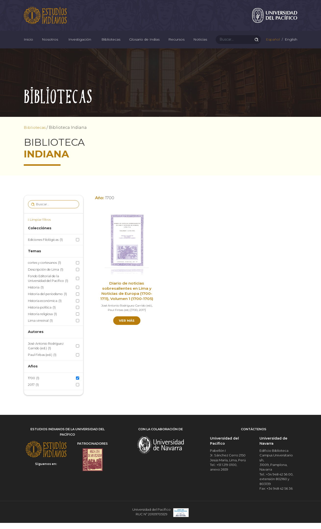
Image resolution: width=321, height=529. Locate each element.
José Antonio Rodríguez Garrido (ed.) (46, 352)
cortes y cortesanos (44, 269)
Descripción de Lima (45, 276)
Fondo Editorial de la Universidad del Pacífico (48, 285)
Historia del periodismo (47, 300)
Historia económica (45, 307)
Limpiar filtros (40, 226)
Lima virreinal (40, 327)
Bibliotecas (110, 44)
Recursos (176, 44)
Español (272, 44)
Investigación (79, 44)
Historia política (42, 314)
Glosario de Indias (144, 44)
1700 (33, 384)
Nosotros (50, 44)
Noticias (200, 44)
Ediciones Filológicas (45, 246)
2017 (33, 391)
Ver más (127, 327)
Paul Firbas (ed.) (42, 361)
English (290, 44)
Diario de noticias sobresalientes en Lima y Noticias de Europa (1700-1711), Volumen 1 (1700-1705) (126, 298)
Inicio (28, 44)
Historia (36, 294)
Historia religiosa (42, 321)
